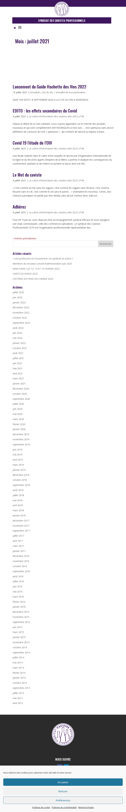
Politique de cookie (41, 807)
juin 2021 (17, 363)
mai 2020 (17, 414)
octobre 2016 (20, 566)
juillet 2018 (18, 495)
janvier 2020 (19, 429)
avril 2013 (18, 703)
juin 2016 (17, 586)
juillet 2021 (18, 358)
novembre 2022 (21, 312)
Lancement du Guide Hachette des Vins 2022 (49, 86)
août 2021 (18, 353)
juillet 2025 (18, 292)
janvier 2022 (19, 343)
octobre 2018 (20, 479)
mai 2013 (17, 698)
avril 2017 (18, 540)
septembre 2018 (21, 485)
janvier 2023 (19, 302)
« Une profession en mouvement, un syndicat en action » (43, 258)
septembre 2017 (21, 530)
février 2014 (19, 672)
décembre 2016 (21, 556)
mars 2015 (18, 632)
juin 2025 (17, 297)
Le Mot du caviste (27, 174)
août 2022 (18, 327)
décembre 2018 (21, 474)
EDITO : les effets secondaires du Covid (45, 110)
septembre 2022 (21, 322)
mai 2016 (17, 591)
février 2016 (19, 601)
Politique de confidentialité (64, 807)
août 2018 (18, 490)
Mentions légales (86, 807)
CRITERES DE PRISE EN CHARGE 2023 (33, 278)
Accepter (63, 782)
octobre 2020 (20, 393)
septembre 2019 (21, 444)
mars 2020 (18, 419)
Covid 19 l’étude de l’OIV (32, 143)
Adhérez (19, 206)
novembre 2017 (21, 525)
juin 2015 (17, 627)
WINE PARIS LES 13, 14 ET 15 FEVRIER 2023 (36, 268)
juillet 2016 (18, 581)
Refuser (63, 791)
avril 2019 (18, 459)
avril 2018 (18, 505)
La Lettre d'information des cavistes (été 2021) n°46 (56, 116)
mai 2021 (17, 368)
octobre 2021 (20, 348)
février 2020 (19, 424)
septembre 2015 (21, 622)
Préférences (63, 800)
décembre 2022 (21, 307)
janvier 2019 (19, 469)
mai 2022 (17, 337)
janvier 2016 (19, 606)
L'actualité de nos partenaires (69, 92)
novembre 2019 (21, 439)
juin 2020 (17, 408)
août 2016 (18, 576)
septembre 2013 (21, 687)
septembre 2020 (21, 398)
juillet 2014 (18, 657)
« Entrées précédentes (24, 238)
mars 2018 (18, 510)
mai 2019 (17, 454)
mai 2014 (17, 662)
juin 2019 (17, 449)
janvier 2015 (19, 637)
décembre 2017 (21, 520)
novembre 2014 (21, 642)
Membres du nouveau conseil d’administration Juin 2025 (42, 263)
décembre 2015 (21, 611)
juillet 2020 (18, 403)
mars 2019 (18, 464)
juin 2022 (17, 332)
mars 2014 (18, 667)
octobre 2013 (20, 682)
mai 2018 (17, 500)
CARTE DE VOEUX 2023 (25, 273)
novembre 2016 (21, 561)
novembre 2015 (21, 616)
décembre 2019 (21, 434)
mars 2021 (18, 378)
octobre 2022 (20, 317)
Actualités (35, 92)
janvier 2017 (19, 551)
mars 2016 (18, 596)
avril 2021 (18, 373)
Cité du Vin (47, 92)
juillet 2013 (18, 693)
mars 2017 (18, 545)
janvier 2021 (19, 383)
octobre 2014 (20, 647)
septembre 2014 (21, 652)
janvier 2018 (19, 515)
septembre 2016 (21, 571)
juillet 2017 (18, 535)
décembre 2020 (21, 388)
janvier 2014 (19, 677)
